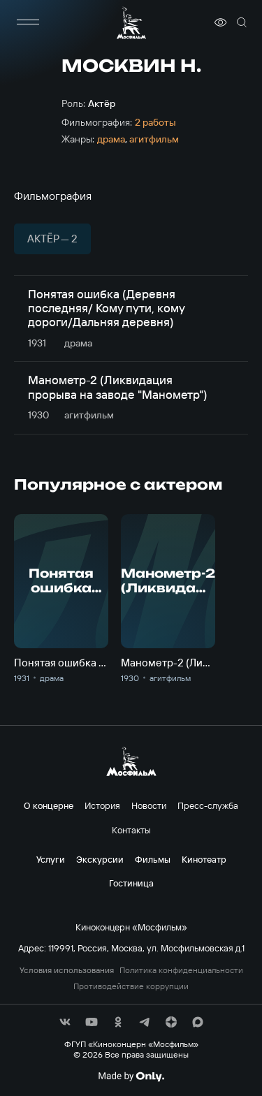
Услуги (50, 859)
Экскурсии (100, 859)
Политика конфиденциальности (181, 970)
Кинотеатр (204, 859)
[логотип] (131, 22)
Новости (148, 805)
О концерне (48, 805)
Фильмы (152, 859)
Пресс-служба (207, 805)
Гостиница (131, 883)
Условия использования (67, 970)
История (102, 805)
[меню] (28, 22)
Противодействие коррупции (131, 986)
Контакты (131, 829)
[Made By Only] (131, 1076)
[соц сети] (65, 1022)
